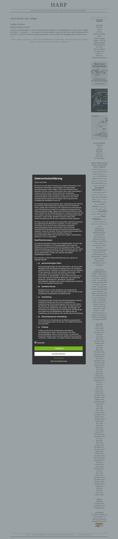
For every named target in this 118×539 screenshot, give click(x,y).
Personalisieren (59, 358)
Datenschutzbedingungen (58, 361)
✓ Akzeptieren (59, 348)
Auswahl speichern (58, 354)
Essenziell (39, 343)
